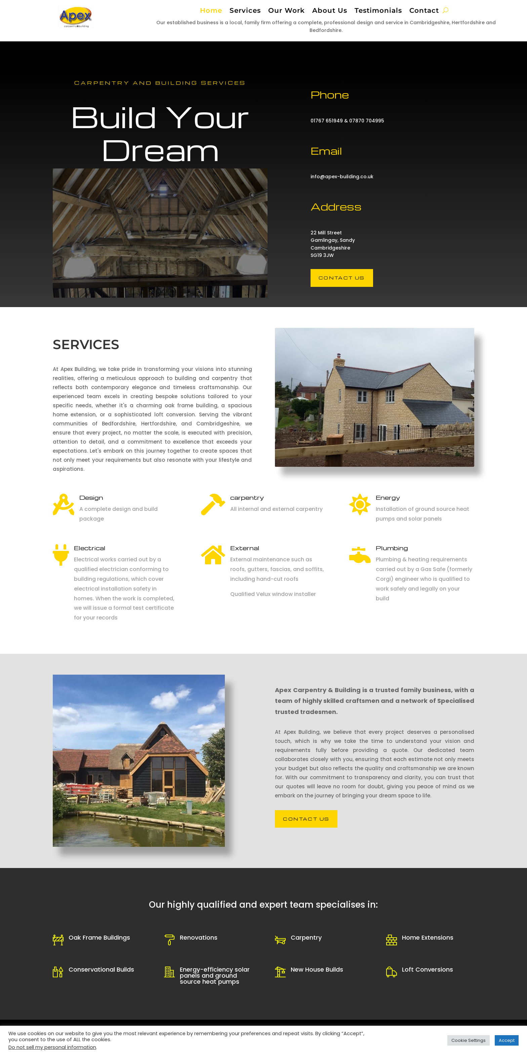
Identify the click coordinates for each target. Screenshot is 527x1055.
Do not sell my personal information (52, 1047)
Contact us (342, 277)
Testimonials (378, 11)
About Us (329, 11)
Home (211, 11)
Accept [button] (507, 1040)
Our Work (286, 11)
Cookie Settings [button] (468, 1040)
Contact (424, 11)
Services (245, 11)
